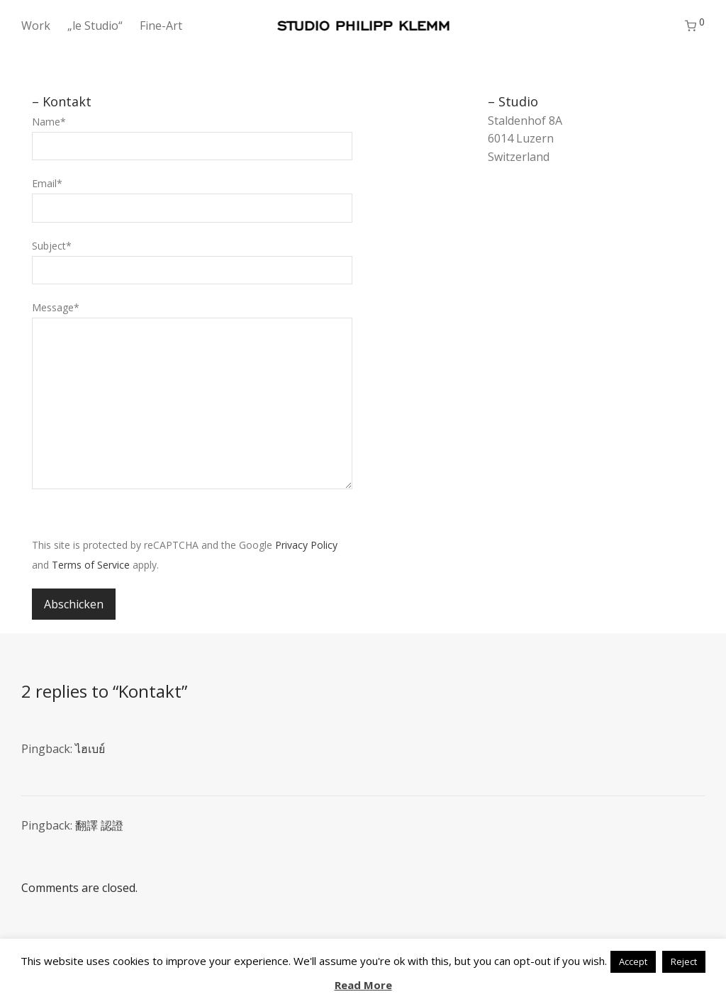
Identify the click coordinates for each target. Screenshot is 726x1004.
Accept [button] (633, 961)
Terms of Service (91, 564)
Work (35, 25)
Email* (192, 199)
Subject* (192, 261)
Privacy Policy (306, 545)
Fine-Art (161, 25)
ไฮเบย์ (90, 749)
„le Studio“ (95, 25)
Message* (192, 398)
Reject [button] (684, 961)
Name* (192, 137)
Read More (363, 985)
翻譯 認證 (99, 825)
